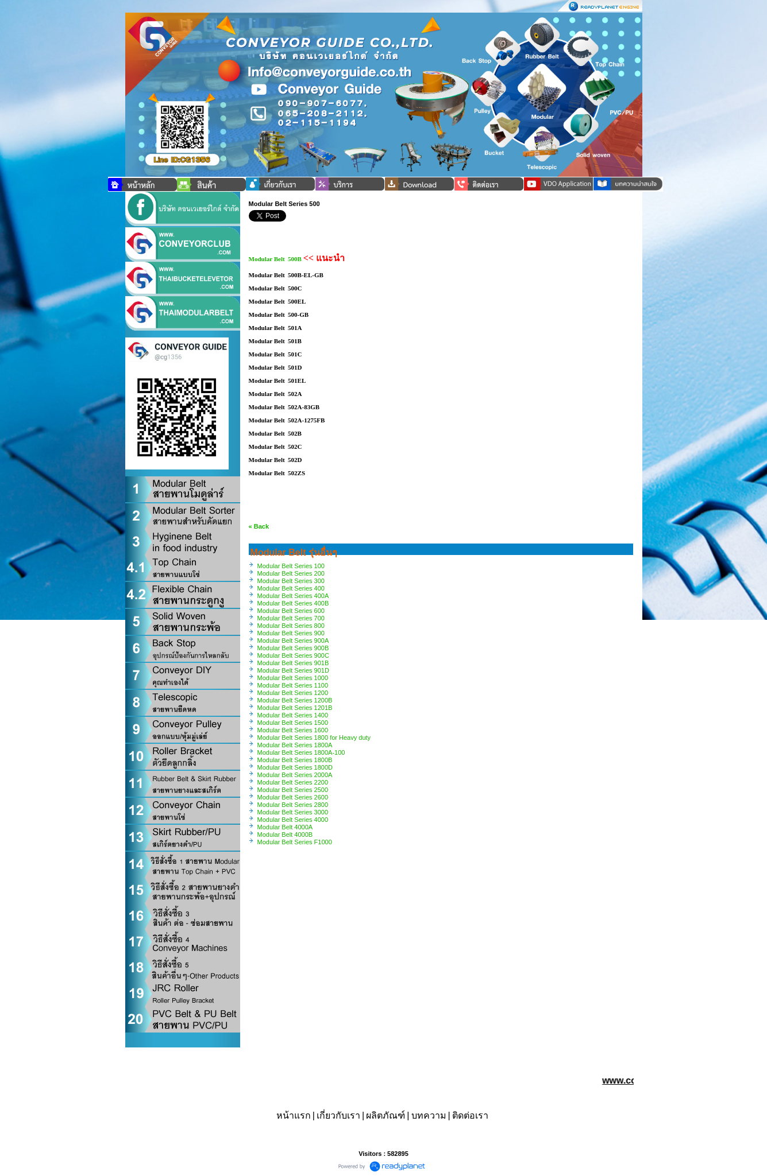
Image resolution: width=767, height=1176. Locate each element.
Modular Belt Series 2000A (295, 774)
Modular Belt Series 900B (293, 648)
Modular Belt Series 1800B (295, 759)
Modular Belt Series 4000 (293, 819)
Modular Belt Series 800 (291, 625)
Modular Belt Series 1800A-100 (301, 752)
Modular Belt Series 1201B (295, 707)
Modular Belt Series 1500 (293, 722)
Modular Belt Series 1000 (293, 677)
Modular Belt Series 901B (293, 662)
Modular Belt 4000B (285, 834)
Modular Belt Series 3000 (293, 812)
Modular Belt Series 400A (293, 595)
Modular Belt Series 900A (293, 640)
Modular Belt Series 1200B (295, 700)
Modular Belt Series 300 (291, 580)
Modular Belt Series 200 (291, 573)
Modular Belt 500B (275, 258)
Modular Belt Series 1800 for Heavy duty (314, 737)
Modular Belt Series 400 (291, 588)
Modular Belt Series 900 (291, 633)
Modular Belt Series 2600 (293, 797)
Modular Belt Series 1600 (293, 730)
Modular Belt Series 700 (291, 618)
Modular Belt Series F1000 (294, 842)
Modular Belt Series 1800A (295, 745)
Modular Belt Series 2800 (293, 804)
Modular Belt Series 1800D (295, 767)
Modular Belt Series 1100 (293, 685)
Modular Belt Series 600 (291, 610)
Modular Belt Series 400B (293, 603)
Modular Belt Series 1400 (293, 715)
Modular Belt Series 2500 (293, 789)
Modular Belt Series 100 (291, 565)
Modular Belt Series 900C (293, 655)
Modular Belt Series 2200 (293, 782)
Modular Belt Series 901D (293, 670)
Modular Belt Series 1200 (293, 692)
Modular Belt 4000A (285, 827)
